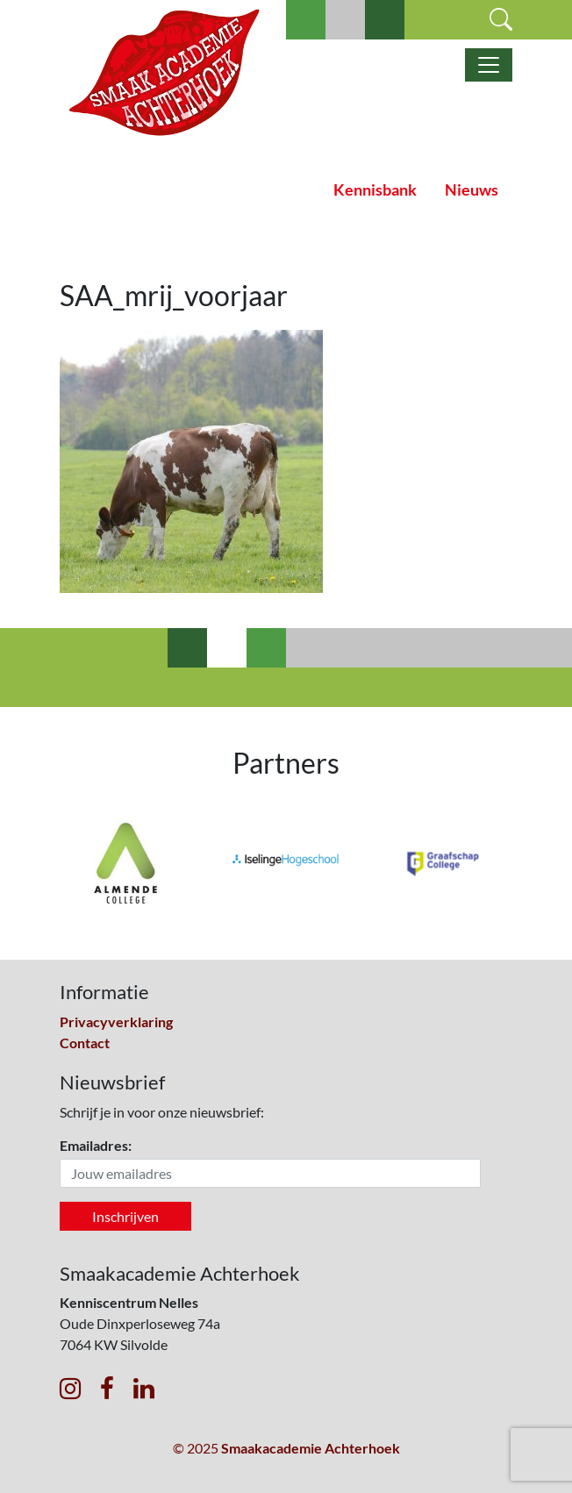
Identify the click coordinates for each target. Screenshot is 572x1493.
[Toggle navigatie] (488, 65)
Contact (85, 1042)
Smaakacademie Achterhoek (310, 1447)
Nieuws (471, 190)
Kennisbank (375, 190)
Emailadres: (96, 1145)
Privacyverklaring (116, 1021)
